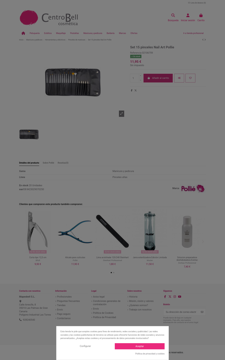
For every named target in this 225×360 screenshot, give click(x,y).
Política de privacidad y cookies (149, 353)
